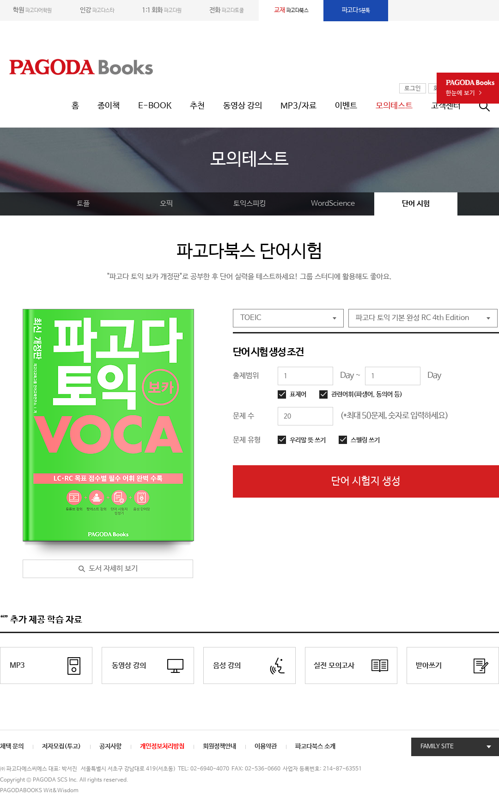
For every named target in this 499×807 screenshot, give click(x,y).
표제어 (298, 394)
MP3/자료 (298, 106)
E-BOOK (154, 106)
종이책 (108, 106)
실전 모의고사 (334, 665)
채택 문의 (12, 746)
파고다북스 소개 (315, 746)
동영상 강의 (242, 106)
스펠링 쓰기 (365, 440)
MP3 (17, 665)
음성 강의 (227, 665)
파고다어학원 (32, 10)
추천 (197, 106)
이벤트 (346, 106)
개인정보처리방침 (162, 746)
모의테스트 (394, 106)
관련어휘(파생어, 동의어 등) (366, 394)
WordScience (333, 203)
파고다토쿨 (226, 10)
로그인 (412, 88)
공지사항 (110, 746)
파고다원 (162, 10)
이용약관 (266, 746)
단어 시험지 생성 (366, 481)
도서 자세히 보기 (113, 568)
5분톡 (356, 10)
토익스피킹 (249, 203)
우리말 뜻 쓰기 (308, 440)
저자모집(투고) (61, 746)
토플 (83, 203)
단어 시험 (416, 203)
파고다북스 (291, 10)
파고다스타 (97, 10)
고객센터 (446, 106)
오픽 (166, 203)
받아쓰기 (429, 665)
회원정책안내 (219, 746)
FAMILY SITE (437, 746)
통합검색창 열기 (489, 106)
